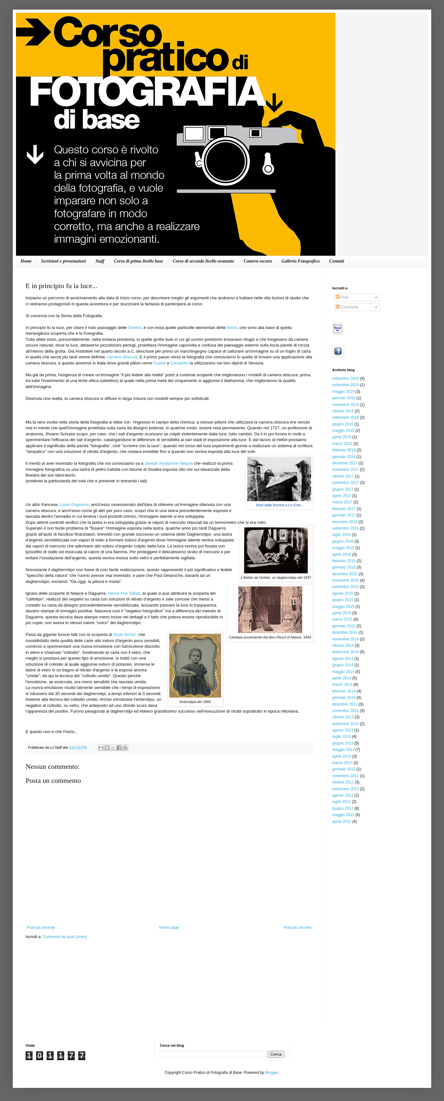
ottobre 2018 (343, 411)
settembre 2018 (345, 417)
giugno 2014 (342, 665)
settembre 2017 (345, 482)
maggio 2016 (343, 548)
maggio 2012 (343, 815)
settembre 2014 (345, 652)
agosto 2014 (342, 658)
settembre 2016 (345, 528)
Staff (100, 261)
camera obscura (122, 357)
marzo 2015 (342, 619)
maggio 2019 (343, 391)
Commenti (347, 307)
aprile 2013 (341, 756)
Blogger (271, 1072)
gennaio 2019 (344, 398)
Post (342, 297)
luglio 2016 (341, 534)
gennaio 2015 (344, 626)
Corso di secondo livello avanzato (203, 261)
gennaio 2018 (344, 457)
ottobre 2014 (343, 645)
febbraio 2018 (344, 450)
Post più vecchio (297, 927)
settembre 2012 (345, 789)
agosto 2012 (342, 795)
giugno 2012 (342, 808)
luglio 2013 (341, 736)
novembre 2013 (345, 710)
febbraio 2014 (344, 691)
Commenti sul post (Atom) (64, 937)
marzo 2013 (342, 763)
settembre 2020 (345, 378)
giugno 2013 (342, 743)
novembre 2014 (345, 639)
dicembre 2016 (344, 522)
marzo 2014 (342, 684)
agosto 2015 (342, 593)
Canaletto (179, 363)
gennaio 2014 (344, 697)
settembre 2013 (345, 724)
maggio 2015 (343, 606)
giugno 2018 (342, 424)
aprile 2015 (341, 613)
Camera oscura (258, 261)
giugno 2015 (342, 600)
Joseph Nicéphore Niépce (168, 463)
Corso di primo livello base (138, 261)
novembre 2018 (345, 404)
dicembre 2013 (344, 704)
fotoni (232, 327)
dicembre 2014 (344, 632)
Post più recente (41, 927)
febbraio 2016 (344, 561)
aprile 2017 (341, 495)
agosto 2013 (342, 730)
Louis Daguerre (74, 504)
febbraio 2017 (344, 509)
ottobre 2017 (343, 476)
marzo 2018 (342, 443)
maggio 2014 (343, 671)
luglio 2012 (341, 801)
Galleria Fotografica (300, 261)
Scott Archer (125, 634)
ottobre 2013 (343, 717)
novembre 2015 (345, 580)
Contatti (336, 261)
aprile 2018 (341, 437)
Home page (169, 927)
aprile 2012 (341, 821)
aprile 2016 (341, 554)
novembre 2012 (345, 776)
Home (26, 261)
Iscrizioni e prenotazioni (63, 261)
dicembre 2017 (344, 463)
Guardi (159, 363)
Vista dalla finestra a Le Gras (278, 505)
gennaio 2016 (344, 567)
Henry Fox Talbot (124, 593)
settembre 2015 (345, 587)
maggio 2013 (343, 749)
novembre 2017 (345, 469)
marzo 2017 (342, 502)
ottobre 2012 (343, 782)
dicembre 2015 (344, 574)
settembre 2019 (345, 385)
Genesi (134, 327)
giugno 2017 (342, 489)
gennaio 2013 (344, 769)
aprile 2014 (341, 678)
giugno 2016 (342, 541)
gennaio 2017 (344, 515)
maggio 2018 (343, 430)
